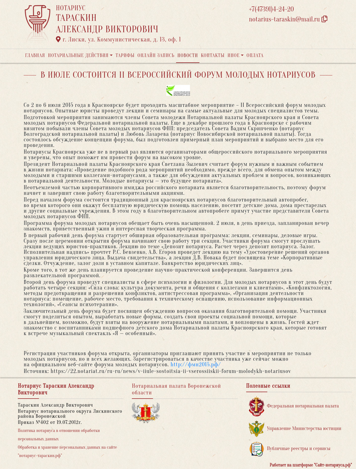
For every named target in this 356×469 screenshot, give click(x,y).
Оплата (255, 55)
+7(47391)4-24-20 (271, 9)
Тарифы (125, 55)
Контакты (212, 55)
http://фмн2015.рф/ (195, 364)
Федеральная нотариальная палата (294, 406)
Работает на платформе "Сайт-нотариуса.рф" (311, 465)
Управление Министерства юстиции (295, 429)
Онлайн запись (155, 55)
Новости (187, 55)
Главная (35, 55)
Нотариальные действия (78, 55)
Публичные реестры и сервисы (289, 448)
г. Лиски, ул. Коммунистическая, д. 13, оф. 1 (118, 39)
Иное (234, 55)
